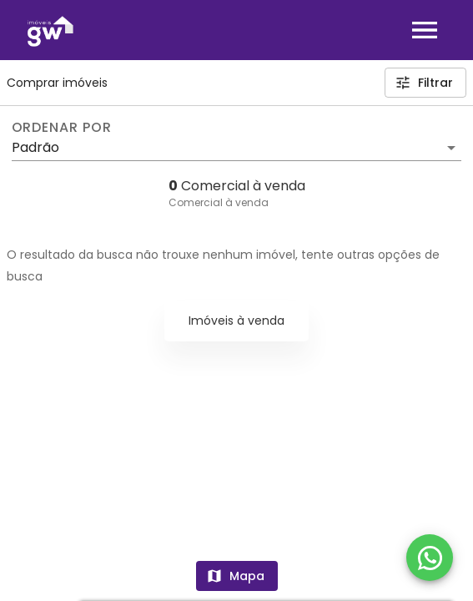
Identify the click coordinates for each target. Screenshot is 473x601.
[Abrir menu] (424, 30)
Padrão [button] (35, 147)
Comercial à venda (219, 202)
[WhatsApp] (429, 557)
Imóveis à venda (236, 320)
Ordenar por (62, 127)
